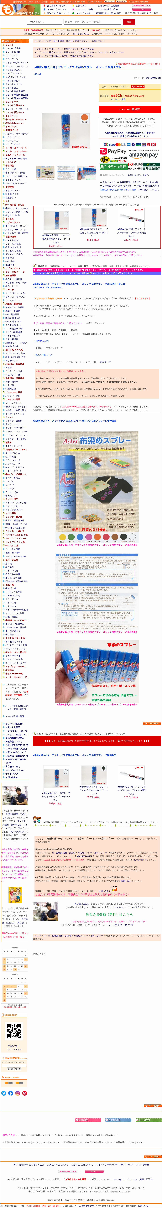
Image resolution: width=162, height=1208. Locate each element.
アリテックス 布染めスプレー (110, 52)
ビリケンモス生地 (13, 592)
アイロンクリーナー (14, 506)
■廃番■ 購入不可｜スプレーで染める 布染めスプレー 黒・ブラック (94, 232)
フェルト (21, 821)
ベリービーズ (11, 141)
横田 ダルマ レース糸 (15, 296)
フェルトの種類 (12, 52)
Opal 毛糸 (10, 265)
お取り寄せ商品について (16, 745)
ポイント (150, 13)
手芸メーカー (55, 49)
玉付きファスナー (13, 424)
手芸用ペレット (12, 190)
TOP (15, 1164)
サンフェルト (11, 55)
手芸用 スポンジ (13, 631)
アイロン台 (21, 502)
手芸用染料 (54, 56)
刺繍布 (8, 311)
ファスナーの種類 (13, 421)
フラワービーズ (12, 137)
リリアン (20, 467)
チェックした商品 (84, 9)
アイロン (9, 502)
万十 (7, 382)
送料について (108, 182)
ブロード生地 (11, 599)
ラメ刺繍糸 (22, 343)
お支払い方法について (57, 9)
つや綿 (8, 627)
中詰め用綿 (19, 624)
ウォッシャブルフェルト (16, 62)
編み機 (8, 279)
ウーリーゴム (11, 492)
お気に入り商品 (12, 727)
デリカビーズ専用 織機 (16, 158)
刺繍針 (15, 524)
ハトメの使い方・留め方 (16, 233)
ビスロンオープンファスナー (16, 435)
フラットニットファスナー (16, 431)
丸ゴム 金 (9, 485)
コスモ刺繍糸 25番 (14, 328)
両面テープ (105, 362)
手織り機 (18, 279)
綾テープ (9, 467)
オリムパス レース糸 (15, 293)
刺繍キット (10, 307)
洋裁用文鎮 (10, 389)
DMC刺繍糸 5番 (12, 318)
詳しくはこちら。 (81, 34)
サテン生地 (10, 606)
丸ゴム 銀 (9, 488)
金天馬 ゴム (10, 495)
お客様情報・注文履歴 (108, 5)
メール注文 (143, 189)
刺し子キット (11, 360)
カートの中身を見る (108, 9)
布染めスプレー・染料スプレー (92, 852)
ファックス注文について (16, 734)
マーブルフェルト (13, 73)
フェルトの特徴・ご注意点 (16, 749)
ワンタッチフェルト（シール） (17, 66)
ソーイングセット (13, 403)
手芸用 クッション (14, 634)
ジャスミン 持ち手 (14, 659)
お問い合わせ (11, 777)
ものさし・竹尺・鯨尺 (15, 410)
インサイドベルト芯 (14, 414)
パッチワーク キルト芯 (16, 645)
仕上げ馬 (9, 385)
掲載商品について (13, 741)
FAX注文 (154, 189)
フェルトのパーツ (13, 84)
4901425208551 (153, 78)
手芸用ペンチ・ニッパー (16, 226)
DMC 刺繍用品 (12, 314)
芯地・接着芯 (11, 617)
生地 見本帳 (10, 588)
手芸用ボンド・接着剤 (15, 172)
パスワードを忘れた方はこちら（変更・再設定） (131, 1179)
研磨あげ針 (19, 520)
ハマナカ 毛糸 (11, 240)
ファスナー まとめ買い (16, 439)
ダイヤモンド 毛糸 (14, 254)
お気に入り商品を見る (138, 175)
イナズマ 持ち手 (13, 656)
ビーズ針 (23, 524)
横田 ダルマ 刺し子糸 (15, 357)
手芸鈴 (8, 208)
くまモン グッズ (13, 180)
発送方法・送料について (16, 756)
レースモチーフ (12, 300)
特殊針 (8, 524)
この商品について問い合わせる (117, 186)
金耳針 (8, 520)
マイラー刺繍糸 (12, 335)
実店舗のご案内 (12, 766)
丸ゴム (17, 478)
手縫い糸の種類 (12, 552)
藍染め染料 (9, 581)
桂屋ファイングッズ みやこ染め (79, 49)
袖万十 (15, 382)
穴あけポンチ (11, 229)
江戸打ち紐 (10, 457)
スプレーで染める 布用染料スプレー (79, 56)
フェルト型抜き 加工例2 (16, 98)
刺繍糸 (6, 824)
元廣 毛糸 (9, 258)
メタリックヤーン (13, 471)
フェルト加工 (11, 88)
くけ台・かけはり (13, 371)
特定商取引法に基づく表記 (108, 13)
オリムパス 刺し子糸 (15, 353)
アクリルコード (12, 460)
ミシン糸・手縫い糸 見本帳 (15, 556)
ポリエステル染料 (13, 578)
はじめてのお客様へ (56, 5)
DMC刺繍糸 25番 (13, 321)
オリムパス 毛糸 (13, 251)
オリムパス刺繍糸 (13, 332)
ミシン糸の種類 (12, 549)
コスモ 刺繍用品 (13, 325)
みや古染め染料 (12, 574)
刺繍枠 (17, 311)
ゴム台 (23, 229)
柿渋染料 (9, 567)
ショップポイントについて (16, 731)
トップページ (40, 49)
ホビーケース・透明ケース (16, 176)
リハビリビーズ (12, 144)
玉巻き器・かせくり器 (15, 282)
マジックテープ (13, 828)
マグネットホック (13, 446)
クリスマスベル (21, 208)
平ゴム (8, 478)
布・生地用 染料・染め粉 (63, 852)
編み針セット (11, 286)
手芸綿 (8, 624)
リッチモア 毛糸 (13, 243)
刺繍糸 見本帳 (11, 346)
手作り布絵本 (12, 814)
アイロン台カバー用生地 (16, 609)
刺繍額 (21, 307)
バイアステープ (12, 464)
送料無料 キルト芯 (14, 641)
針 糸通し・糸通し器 (15, 527)
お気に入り (81, 5)
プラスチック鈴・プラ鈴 (16, 212)
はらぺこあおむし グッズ (15, 183)
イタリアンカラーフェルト (16, 77)
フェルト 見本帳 (13, 48)
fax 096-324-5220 (86, 1206)
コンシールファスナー (15, 428)
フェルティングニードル (16, 109)
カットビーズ (22, 133)
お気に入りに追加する (112, 175)
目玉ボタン (10, 197)
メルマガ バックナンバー (15, 770)
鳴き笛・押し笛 (12, 215)
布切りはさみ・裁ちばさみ (16, 407)
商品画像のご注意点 (14, 738)
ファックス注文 (83, 13)
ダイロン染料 (11, 570)
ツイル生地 (10, 602)
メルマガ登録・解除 (14, 716)
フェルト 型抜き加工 (15, 91)
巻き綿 (23, 627)
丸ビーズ (9, 133)
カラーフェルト (12, 59)
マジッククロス (17, 832)
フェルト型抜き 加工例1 (16, 95)
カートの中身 (151, 182)
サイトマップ (11, 774)
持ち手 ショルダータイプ (15, 663)
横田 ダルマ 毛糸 (13, 247)
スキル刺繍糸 (11, 339)
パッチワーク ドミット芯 (15, 649)
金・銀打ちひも (12, 453)
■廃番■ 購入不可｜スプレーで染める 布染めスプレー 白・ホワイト (56, 239)
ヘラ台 (8, 367)
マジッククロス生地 (14, 613)
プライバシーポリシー (107, 1164)
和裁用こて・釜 (12, 374)
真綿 (16, 627)
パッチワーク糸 (12, 396)
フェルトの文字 (12, 80)
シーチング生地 (12, 595)
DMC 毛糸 (10, 261)
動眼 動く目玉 (11, 194)
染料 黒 (8, 563)
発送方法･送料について (58, 13)
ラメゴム (9, 481)
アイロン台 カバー (14, 510)
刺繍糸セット (10, 343)
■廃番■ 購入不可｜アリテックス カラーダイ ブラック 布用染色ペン (131, 232)
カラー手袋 (10, 169)
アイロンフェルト (13, 70)
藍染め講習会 (21, 581)
